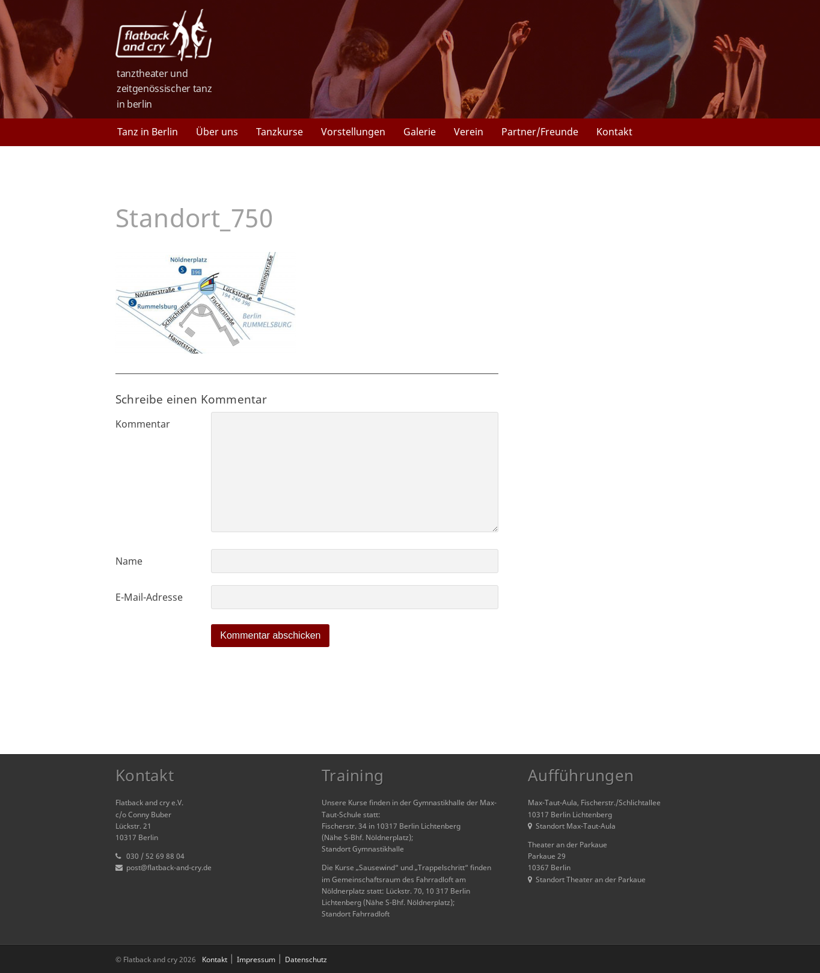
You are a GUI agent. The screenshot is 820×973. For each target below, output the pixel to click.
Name (128, 561)
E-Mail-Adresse (149, 597)
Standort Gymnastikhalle (363, 849)
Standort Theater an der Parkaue (587, 879)
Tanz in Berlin (147, 131)
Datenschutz (306, 959)
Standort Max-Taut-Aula (572, 826)
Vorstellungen (353, 131)
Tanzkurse (279, 131)
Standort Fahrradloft (356, 914)
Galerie (419, 131)
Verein (468, 131)
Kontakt (614, 131)
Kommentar (142, 424)
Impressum (256, 959)
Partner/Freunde (539, 131)
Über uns (217, 131)
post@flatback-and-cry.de (169, 867)
